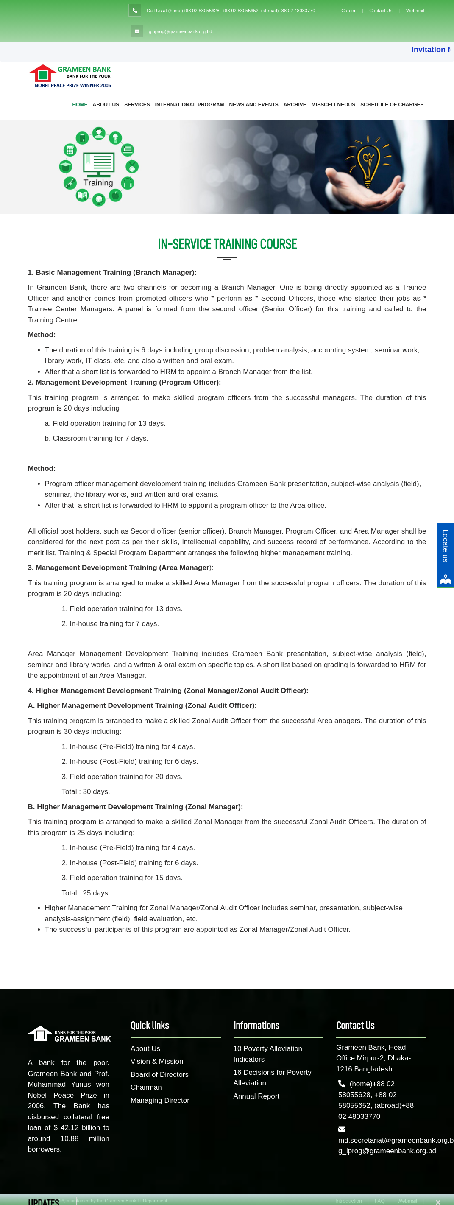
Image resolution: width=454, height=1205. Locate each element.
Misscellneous (333, 105)
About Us (106, 105)
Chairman (146, 1087)
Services (137, 105)
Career (348, 10)
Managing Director (160, 1100)
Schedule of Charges (391, 105)
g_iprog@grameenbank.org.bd (180, 31)
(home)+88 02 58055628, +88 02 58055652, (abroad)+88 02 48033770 (241, 10)
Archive (295, 105)
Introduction (348, 1201)
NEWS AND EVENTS (254, 105)
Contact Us (380, 10)
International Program (189, 105)
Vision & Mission (157, 1061)
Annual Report (257, 1096)
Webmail (415, 10)
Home (80, 105)
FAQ (380, 1201)
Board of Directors (160, 1075)
